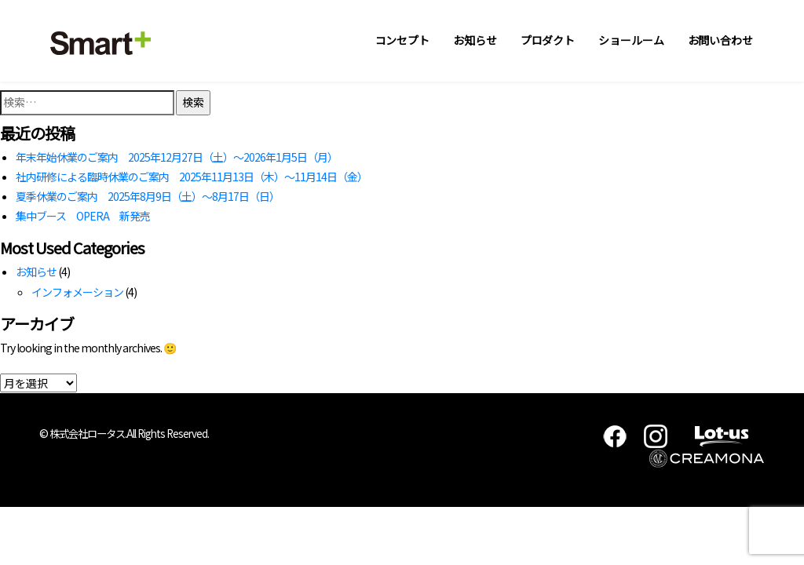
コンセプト (402, 40)
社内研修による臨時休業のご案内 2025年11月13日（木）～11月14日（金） (191, 176)
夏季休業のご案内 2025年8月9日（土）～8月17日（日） (148, 196)
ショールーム (630, 40)
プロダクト (548, 40)
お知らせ (475, 40)
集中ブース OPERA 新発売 (83, 216)
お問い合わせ (720, 40)
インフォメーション (77, 292)
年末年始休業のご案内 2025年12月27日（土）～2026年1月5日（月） (177, 157)
